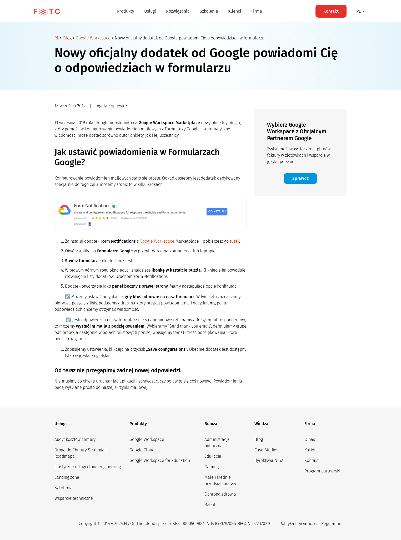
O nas (309, 439)
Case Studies (266, 449)
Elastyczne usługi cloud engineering (87, 466)
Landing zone (66, 477)
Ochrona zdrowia (220, 494)
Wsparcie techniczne (73, 498)
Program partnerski (322, 470)
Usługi (150, 11)
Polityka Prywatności (298, 523)
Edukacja (212, 456)
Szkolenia (209, 11)
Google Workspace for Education (159, 460)
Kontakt (311, 460)
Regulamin (331, 523)
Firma (256, 11)
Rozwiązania (178, 11)
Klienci (234, 11)
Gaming (211, 466)
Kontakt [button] (331, 11)
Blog (67, 37)
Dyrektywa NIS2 (268, 460)
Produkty (125, 11)
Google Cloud (141, 449)
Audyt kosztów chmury (75, 439)
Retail (209, 504)
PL (56, 37)
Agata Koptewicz (112, 105)
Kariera (311, 449)
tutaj (234, 241)
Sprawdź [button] (300, 178)
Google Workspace (93, 37)
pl (359, 11)
